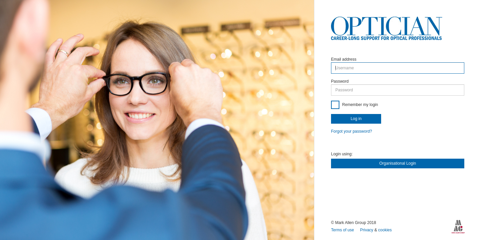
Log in (356, 118)
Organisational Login (397, 163)
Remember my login (359, 104)
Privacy (367, 230)
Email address (343, 59)
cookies (385, 230)
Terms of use (343, 230)
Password (340, 81)
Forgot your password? (351, 131)
